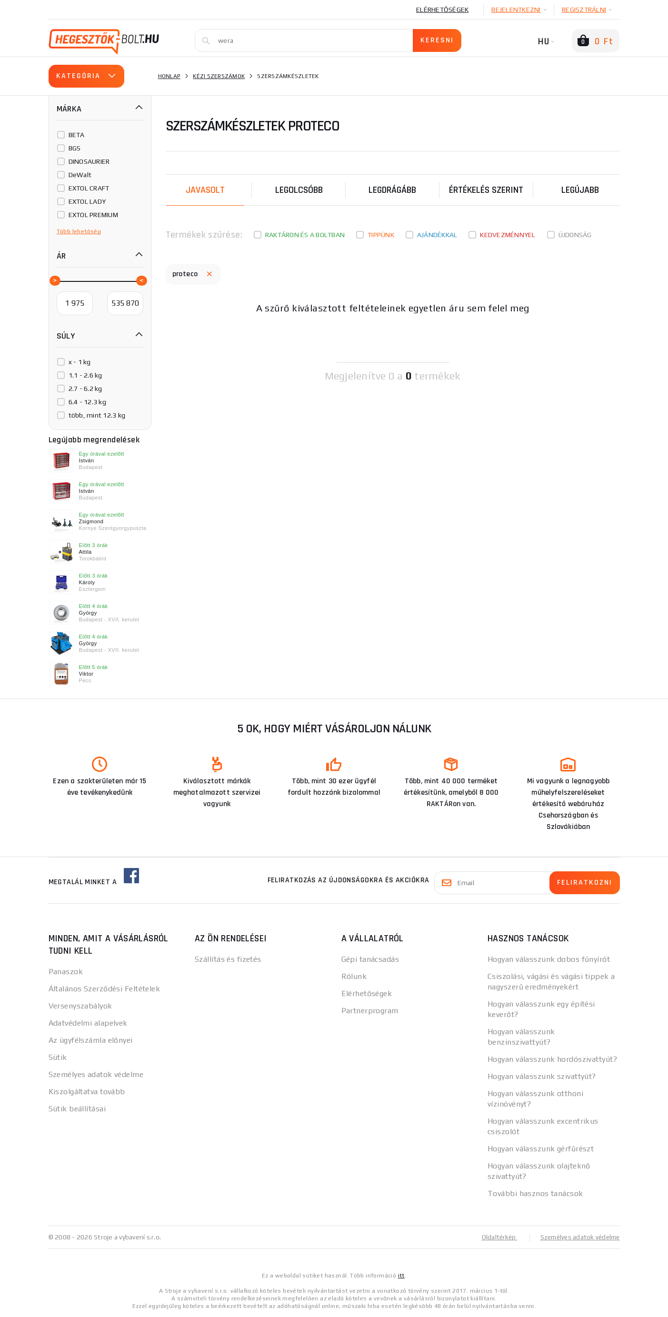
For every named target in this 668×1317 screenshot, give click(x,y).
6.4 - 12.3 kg (87, 402)
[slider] (54, 280)
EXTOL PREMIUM (93, 215)
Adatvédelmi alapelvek (88, 1023)
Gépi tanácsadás (370, 959)
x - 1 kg (80, 362)
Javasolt (205, 190)
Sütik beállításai (77, 1108)
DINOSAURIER (89, 161)
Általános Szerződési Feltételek (104, 988)
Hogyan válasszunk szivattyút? (542, 1076)
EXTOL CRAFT (89, 188)
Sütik (58, 1057)
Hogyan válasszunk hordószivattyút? (552, 1059)
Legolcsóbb (299, 190)
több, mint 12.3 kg (97, 415)
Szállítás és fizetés (228, 959)
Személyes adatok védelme (96, 1074)
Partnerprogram (370, 1010)
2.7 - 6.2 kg (85, 388)
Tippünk (381, 235)
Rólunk (354, 976)
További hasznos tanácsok (535, 1193)
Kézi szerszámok (219, 76)
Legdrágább (392, 190)
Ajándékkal (437, 235)
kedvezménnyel (507, 235)
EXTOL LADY (87, 201)
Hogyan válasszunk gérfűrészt (541, 1148)
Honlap (169, 76)
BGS (75, 148)
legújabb (580, 190)
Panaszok (66, 971)
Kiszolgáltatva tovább (87, 1091)
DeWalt (80, 175)
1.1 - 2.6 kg (85, 375)
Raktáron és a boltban (305, 235)
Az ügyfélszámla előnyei (91, 1040)
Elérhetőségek (442, 9)
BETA (77, 135)
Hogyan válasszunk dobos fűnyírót (549, 959)
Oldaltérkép (494, 1237)
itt (401, 1275)
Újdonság (575, 235)
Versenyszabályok (80, 1005)
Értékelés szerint (486, 190)
